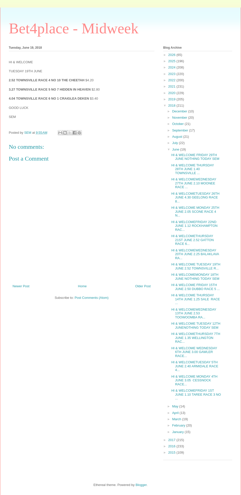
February (179, 425)
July (175, 143)
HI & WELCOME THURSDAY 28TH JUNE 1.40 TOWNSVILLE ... (192, 169)
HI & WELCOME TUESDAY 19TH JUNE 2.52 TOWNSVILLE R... (195, 266)
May (175, 406)
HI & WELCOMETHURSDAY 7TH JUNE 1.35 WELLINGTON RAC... (195, 337)
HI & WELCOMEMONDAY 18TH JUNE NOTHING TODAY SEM (195, 276)
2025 (172, 61)
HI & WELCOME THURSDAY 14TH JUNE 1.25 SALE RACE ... (195, 299)
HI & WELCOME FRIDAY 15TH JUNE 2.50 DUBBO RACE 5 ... (195, 287)
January (178, 432)
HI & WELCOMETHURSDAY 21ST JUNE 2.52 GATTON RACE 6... (192, 240)
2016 (172, 446)
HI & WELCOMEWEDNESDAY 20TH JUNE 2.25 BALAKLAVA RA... (195, 254)
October (178, 124)
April (176, 413)
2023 (172, 74)
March (177, 419)
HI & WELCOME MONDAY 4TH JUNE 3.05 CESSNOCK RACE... (194, 380)
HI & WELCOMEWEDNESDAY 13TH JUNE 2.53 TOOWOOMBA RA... (193, 313)
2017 (172, 440)
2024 (172, 67)
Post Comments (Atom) (91, 298)
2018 (172, 105)
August (177, 136)
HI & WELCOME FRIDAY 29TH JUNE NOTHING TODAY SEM (195, 157)
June (176, 149)
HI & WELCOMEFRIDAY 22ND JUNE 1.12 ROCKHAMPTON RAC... (194, 226)
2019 (172, 99)
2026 (172, 55)
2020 (172, 93)
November (180, 117)
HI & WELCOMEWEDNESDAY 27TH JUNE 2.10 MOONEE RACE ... (193, 183)
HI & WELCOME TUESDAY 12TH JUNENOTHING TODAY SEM (195, 325)
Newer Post (21, 286)
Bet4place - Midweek (73, 28)
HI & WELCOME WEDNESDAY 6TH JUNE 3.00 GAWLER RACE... (194, 352)
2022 (172, 80)
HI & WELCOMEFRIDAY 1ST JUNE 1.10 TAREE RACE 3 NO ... (196, 394)
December (180, 111)
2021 (172, 86)
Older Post (143, 286)
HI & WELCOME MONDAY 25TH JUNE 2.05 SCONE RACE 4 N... (195, 211)
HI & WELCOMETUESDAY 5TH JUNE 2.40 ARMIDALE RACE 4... (194, 366)
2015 (172, 452)
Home (82, 286)
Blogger (141, 485)
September (180, 130)
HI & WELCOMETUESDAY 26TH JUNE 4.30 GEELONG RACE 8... (195, 197)
